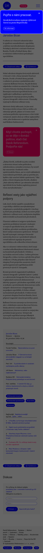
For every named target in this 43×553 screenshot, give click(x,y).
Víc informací (9, 28)
